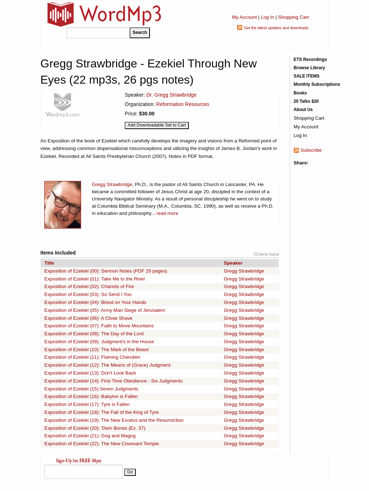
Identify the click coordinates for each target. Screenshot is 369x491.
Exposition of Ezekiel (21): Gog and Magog (89, 435)
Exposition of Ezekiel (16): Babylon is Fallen (91, 396)
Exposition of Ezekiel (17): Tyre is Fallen (87, 404)
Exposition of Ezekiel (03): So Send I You (88, 294)
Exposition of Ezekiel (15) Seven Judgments (91, 389)
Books (300, 93)
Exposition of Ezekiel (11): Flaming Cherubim (92, 357)
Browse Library (309, 67)
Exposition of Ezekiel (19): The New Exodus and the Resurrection (113, 420)
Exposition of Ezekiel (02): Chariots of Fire (89, 286)
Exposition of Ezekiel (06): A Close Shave (88, 318)
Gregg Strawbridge (112, 184)
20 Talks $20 (306, 101)
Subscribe (311, 150)
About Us (303, 109)
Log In (267, 17)
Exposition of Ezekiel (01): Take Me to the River (94, 279)
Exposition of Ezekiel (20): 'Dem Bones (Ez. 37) (94, 428)
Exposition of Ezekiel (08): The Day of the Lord (93, 333)
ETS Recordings (310, 59)
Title (49, 263)
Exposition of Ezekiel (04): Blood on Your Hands (95, 302)
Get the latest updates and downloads (276, 28)
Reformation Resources (182, 104)
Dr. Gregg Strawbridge (171, 95)
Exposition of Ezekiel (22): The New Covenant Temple (101, 443)
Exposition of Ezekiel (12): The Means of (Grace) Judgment (107, 365)
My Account (244, 17)
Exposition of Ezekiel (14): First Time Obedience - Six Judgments (113, 381)
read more (167, 213)
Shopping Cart (293, 17)
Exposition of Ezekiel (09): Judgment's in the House (99, 341)
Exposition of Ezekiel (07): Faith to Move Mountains (99, 325)
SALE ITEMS (307, 76)
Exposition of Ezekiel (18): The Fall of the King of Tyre (101, 412)
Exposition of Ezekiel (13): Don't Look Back (90, 373)
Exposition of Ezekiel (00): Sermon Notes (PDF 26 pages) (105, 271)
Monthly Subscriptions (317, 84)
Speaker (233, 263)
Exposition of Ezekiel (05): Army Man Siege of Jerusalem (104, 310)
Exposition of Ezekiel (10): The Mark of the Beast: (97, 349)
